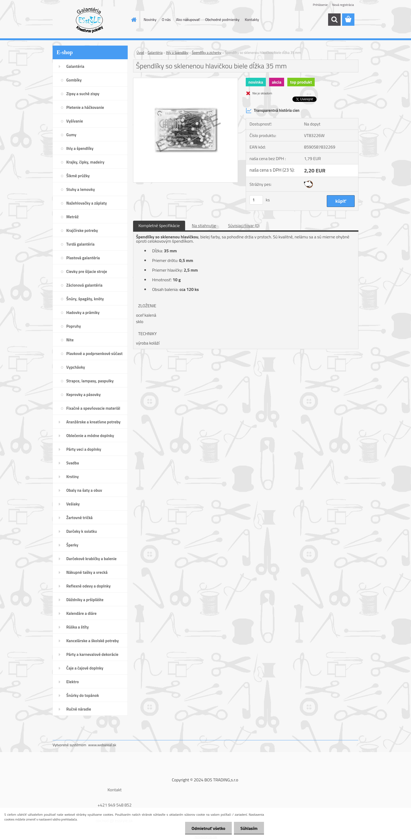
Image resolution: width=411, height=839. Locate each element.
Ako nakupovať (188, 19)
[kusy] (256, 200)
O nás (166, 19)
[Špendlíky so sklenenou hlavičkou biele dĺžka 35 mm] (185, 80)
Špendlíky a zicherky (206, 52)
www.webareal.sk (102, 745)
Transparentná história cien (272, 110)
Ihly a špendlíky (177, 52)
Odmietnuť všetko (208, 828)
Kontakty (252, 19)
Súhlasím (248, 828)
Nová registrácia (343, 4)
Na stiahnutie (204, 225)
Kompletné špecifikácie (159, 225)
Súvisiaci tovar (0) (243, 225)
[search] (334, 19)
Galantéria (155, 52)
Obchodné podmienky (222, 19)
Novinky (150, 19)
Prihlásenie (320, 4)
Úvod (140, 52)
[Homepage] (133, 19)
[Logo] (89, 19)
